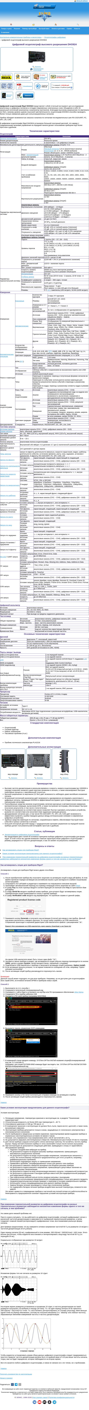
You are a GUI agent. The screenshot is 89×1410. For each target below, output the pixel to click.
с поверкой (56, 85)
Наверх (4, 1102)
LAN (1, 660)
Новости (77, 28)
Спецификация (27, 86)
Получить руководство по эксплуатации (16, 1374)
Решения (17, 28)
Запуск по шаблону (8, 495)
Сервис (69, 28)
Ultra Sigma (78, 992)
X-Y (49, 290)
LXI (85, 659)
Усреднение (49, 151)
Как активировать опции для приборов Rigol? (21, 850)
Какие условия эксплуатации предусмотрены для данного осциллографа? (32, 853)
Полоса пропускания (8, 138)
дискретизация (32, 155)
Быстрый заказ (44, 28)
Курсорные (19, 301)
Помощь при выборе (29, 28)
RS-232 (3, 557)
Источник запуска (7, 429)
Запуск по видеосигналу (10, 485)
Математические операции (7, 355)
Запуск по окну (6, 525)
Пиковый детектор (51, 149)
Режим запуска (6, 431)
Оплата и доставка (58, 28)
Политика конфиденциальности (61, 1397)
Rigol (78, 886)
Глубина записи (27, 277)
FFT (50, 351)
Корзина (41, 5)
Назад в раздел (6, 1378)
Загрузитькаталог (9, 95)
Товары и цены (6, 28)
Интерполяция (27, 274)
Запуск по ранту (6, 517)
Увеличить (38, 66)
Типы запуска (5, 454)
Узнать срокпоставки (43, 77)
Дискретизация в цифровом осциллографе (22, 835)
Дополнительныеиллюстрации (38, 69)
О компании (5, 32)
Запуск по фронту (7, 460)
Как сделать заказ (40, 1397)
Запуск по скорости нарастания (8, 475)
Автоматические (21, 326)
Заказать (28, 95)
